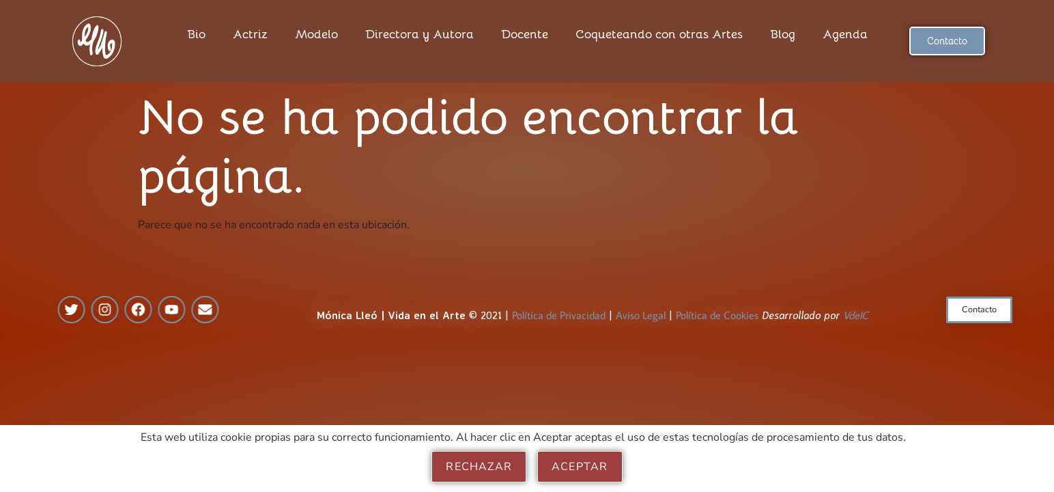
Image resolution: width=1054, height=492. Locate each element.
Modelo (316, 34)
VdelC (855, 324)
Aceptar (580, 466)
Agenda (845, 34)
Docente (524, 34)
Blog (782, 34)
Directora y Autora (419, 34)
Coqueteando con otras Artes (659, 34)
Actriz (250, 34)
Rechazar (479, 466)
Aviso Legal (641, 324)
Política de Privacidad (559, 324)
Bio (196, 34)
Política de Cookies (717, 324)
